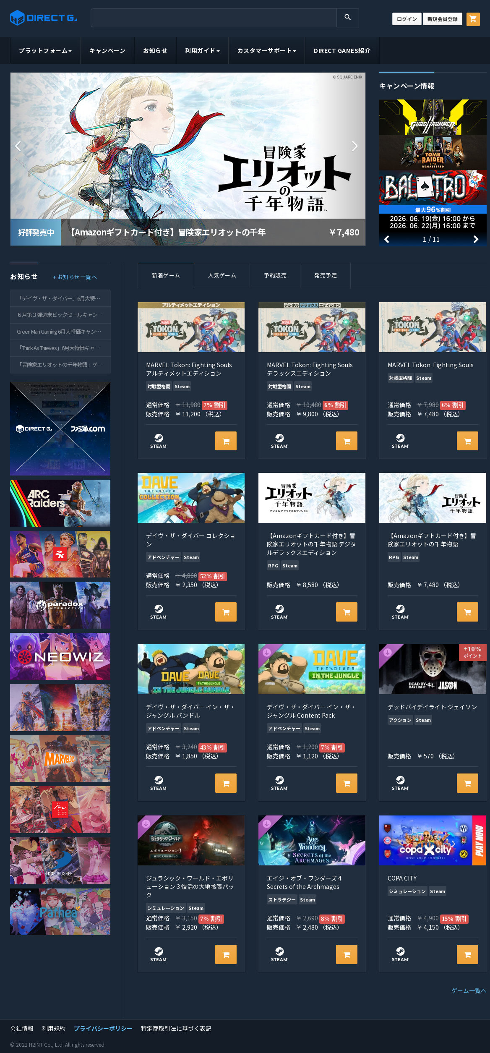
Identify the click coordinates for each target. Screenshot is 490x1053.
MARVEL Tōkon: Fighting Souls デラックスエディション (310, 369)
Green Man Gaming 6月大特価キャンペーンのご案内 (64, 331)
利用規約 (53, 1028)
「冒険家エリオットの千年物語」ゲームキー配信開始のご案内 (64, 364)
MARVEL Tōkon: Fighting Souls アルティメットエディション (189, 369)
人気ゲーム (222, 275)
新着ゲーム (166, 275)
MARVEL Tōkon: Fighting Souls (431, 365)
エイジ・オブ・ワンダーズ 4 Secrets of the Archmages (304, 882)
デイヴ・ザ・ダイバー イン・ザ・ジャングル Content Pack (311, 711)
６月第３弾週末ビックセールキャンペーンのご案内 (64, 315)
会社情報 (22, 1028)
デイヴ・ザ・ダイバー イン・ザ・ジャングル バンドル (190, 711)
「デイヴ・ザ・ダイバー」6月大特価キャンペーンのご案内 (64, 298)
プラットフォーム (45, 50)
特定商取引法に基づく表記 (176, 1028)
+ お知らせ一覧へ (75, 277)
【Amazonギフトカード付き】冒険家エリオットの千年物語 (432, 539)
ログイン (407, 18)
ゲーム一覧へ (469, 990)
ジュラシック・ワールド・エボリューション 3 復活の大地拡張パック (190, 886)
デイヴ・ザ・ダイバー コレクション (190, 539)
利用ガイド (202, 50)
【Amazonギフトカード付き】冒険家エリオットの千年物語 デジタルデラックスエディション (311, 544)
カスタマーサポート (267, 50)
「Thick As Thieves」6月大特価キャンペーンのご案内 (64, 348)
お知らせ (155, 50)
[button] (37, 146)
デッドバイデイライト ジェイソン (432, 707)
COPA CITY (402, 878)
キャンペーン (107, 50)
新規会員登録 (442, 18)
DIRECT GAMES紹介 (342, 50)
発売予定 (325, 275)
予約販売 (275, 275)
